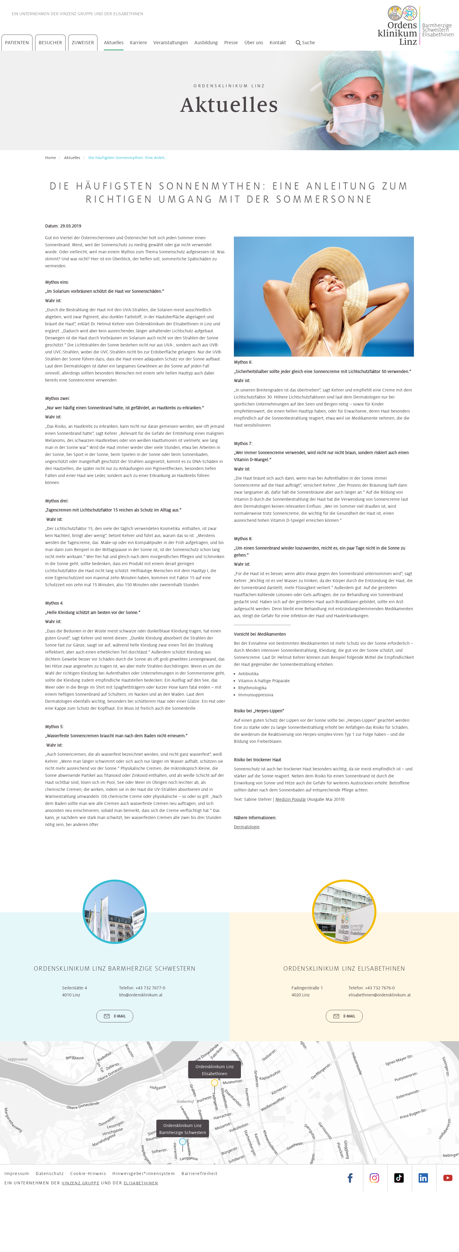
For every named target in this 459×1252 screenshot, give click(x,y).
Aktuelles (114, 43)
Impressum (16, 1173)
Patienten (17, 43)
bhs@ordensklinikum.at (140, 995)
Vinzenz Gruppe (76, 13)
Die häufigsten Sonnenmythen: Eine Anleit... (127, 157)
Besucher (50, 43)
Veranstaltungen (170, 43)
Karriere (138, 43)
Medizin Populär (290, 799)
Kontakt (278, 43)
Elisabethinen (128, 13)
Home (50, 157)
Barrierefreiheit (199, 1173)
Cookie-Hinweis (88, 1173)
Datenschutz (50, 1173)
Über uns (253, 43)
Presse (231, 43)
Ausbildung (206, 43)
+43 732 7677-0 (150, 988)
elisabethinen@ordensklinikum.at (380, 995)
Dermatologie (247, 826)
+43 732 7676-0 (380, 988)
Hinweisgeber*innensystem (143, 1173)
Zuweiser (83, 43)
